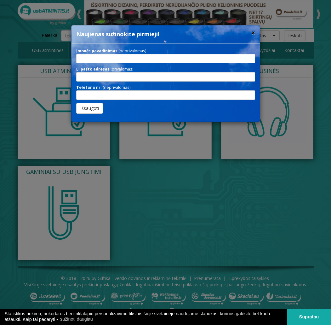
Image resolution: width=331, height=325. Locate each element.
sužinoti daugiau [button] (76, 319)
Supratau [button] (309, 316)
